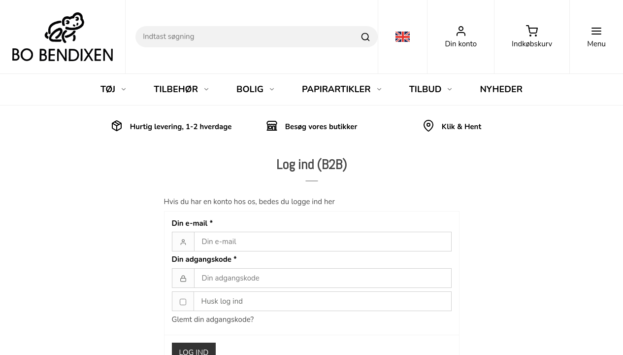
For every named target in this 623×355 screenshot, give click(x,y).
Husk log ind (222, 301)
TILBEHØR (182, 89)
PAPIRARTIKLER (342, 89)
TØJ (113, 89)
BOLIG (255, 89)
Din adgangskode (204, 259)
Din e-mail (192, 223)
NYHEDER (501, 89)
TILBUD (431, 89)
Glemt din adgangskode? (213, 319)
